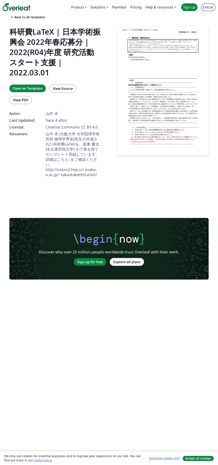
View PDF (20, 100)
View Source (63, 88)
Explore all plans (127, 262)
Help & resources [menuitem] (159, 7)
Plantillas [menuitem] (119, 7)
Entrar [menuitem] (208, 7)
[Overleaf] (16, 7)
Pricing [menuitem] (136, 7)
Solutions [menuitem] (98, 7)
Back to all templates (27, 17)
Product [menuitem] (77, 7)
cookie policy (43, 460)
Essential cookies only (164, 458)
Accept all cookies (198, 458)
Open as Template (27, 88)
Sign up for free (90, 262)
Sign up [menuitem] (189, 7)
